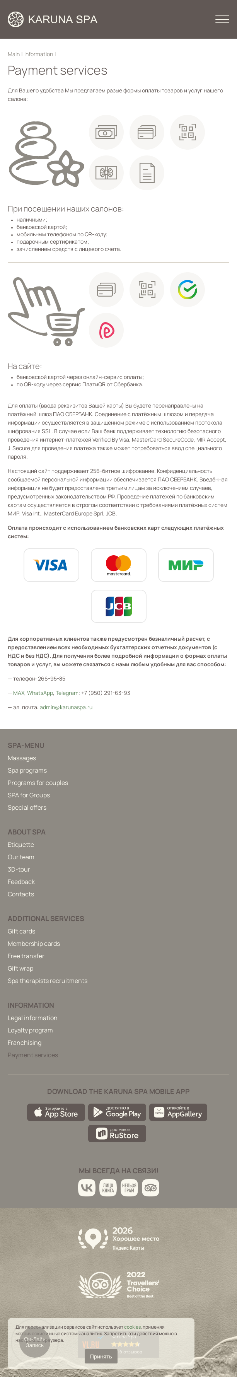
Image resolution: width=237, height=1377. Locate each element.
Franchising (24, 1042)
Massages (22, 758)
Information (38, 54)
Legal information (33, 1018)
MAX (18, 692)
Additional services (46, 918)
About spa (27, 831)
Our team (21, 857)
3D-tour (19, 869)
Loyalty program (30, 1030)
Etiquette (21, 844)
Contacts (21, 894)
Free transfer (26, 956)
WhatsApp (40, 692)
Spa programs (27, 770)
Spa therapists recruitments (47, 980)
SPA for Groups (29, 795)
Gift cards (21, 931)
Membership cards (34, 943)
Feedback (21, 881)
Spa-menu (26, 745)
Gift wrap (20, 968)
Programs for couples (38, 782)
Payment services (33, 1055)
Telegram (67, 692)
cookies (132, 1327)
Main (14, 54)
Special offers (27, 807)
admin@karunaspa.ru (66, 707)
